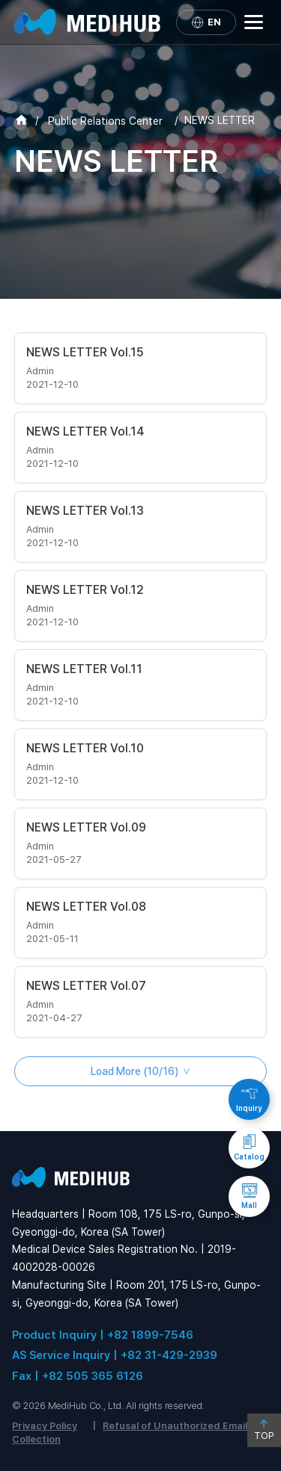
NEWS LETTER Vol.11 (84, 669)
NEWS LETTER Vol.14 (85, 431)
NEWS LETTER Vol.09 (86, 827)
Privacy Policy (44, 1425)
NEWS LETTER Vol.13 (85, 511)
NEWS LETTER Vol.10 (85, 748)
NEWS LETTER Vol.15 (85, 352)
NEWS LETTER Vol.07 (86, 986)
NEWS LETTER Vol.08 (86, 906)
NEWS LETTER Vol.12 (85, 590)
